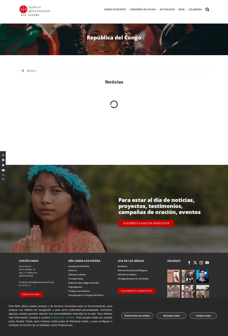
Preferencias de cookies (137, 315)
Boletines (122, 266)
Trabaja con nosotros (79, 291)
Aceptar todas (203, 315)
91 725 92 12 (25, 285)
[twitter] (195, 263)
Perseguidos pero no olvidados (133, 279)
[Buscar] (23, 71)
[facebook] (189, 263)
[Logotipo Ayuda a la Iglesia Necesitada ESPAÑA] (35, 6)
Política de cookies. (63, 317)
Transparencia (75, 279)
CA (3, 174)
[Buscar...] (114, 71)
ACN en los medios (127, 274)
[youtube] (207, 263)
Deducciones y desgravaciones (83, 283)
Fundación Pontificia (78, 266)
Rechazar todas (171, 315)
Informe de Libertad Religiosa (133, 270)
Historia (72, 270)
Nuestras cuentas (77, 274)
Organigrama (75, 287)
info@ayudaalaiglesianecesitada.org (36, 282)
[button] (207, 9)
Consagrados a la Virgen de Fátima (85, 295)
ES (3, 179)
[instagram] (201, 263)
